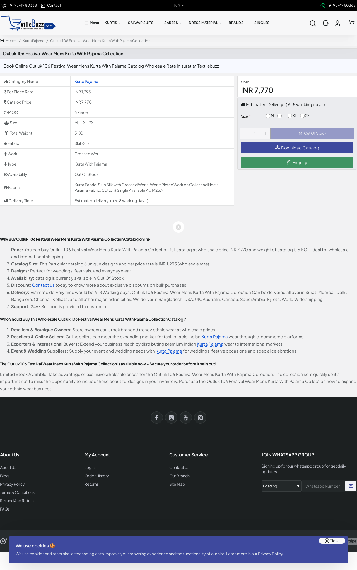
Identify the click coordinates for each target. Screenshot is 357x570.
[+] (266, 135)
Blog (4, 475)
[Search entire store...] (312, 23)
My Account (97, 455)
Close (334, 534)
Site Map (176, 483)
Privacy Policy (272, 549)
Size (244, 116)
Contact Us (178, 467)
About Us (7, 467)
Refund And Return (15, 499)
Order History (96, 475)
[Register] (338, 23)
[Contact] (50, 5)
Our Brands (178, 475)
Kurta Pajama (33, 41)
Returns (91, 483)
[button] (313, 135)
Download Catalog (297, 151)
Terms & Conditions (16, 491)
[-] (246, 135)
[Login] (326, 23)
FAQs (4, 507)
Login (89, 467)
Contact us (43, 285)
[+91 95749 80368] (19, 5)
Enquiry (297, 165)
